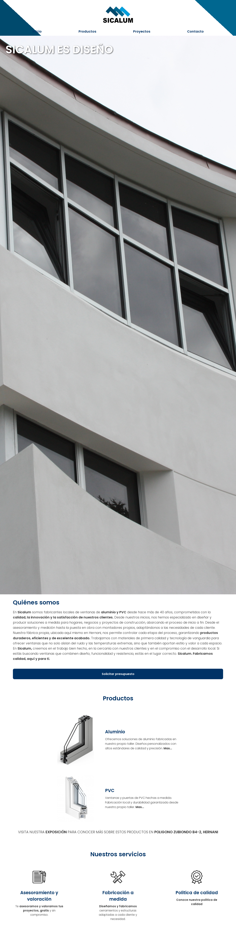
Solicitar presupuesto (118, 674)
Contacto (195, 31)
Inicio (37, 31)
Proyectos (141, 31)
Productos (87, 31)
